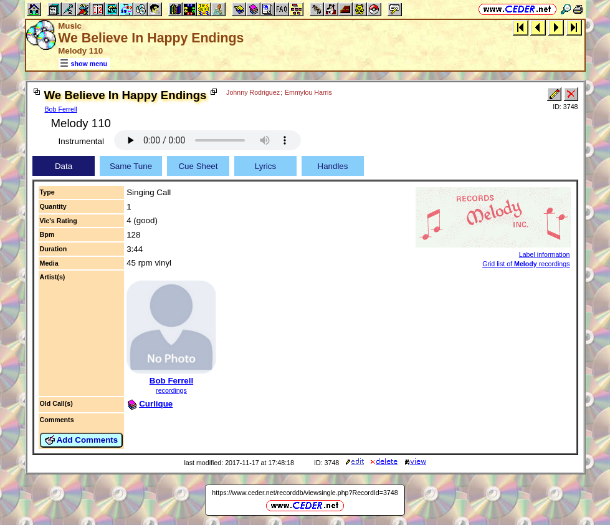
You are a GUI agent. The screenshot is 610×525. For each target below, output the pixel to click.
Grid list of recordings (525, 263)
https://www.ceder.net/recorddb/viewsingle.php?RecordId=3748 (305, 492)
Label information (544, 254)
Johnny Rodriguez (253, 92)
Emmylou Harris (308, 92)
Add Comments (81, 440)
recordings (171, 390)
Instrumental (81, 141)
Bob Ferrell (61, 109)
